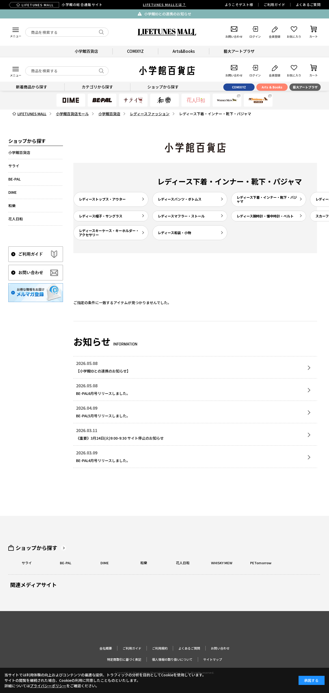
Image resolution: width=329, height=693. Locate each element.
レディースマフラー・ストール (181, 216)
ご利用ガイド (274, 4)
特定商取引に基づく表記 (124, 659)
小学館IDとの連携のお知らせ (167, 13)
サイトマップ (212, 659)
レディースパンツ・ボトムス (179, 199)
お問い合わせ (220, 648)
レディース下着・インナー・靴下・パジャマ (267, 199)
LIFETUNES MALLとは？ (164, 4)
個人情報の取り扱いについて (172, 659)
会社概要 (105, 648)
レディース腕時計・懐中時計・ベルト (265, 216)
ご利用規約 (160, 648)
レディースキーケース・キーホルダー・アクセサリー (109, 232)
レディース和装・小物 (174, 232)
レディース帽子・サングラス (100, 216)
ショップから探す (36, 547)
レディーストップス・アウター (102, 199)
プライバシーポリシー (48, 685)
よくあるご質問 (308, 4)
